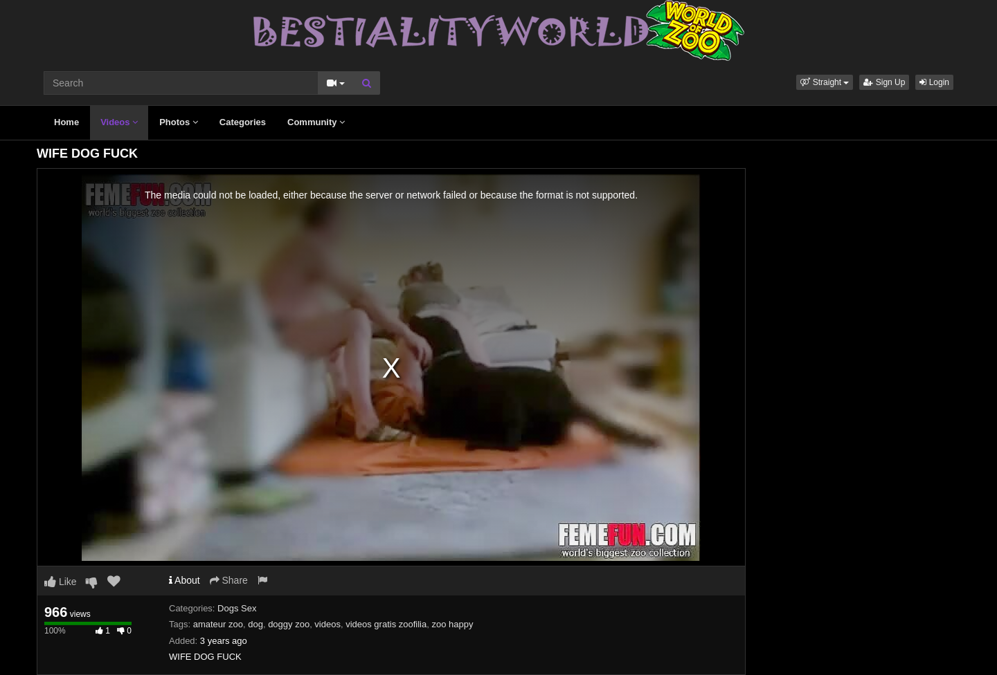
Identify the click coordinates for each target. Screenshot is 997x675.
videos (327, 624)
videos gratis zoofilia (385, 624)
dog (255, 624)
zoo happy (452, 624)
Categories (242, 122)
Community (316, 122)
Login (934, 82)
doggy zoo (288, 624)
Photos (178, 122)
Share (229, 580)
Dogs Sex (236, 608)
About (184, 580)
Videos (119, 122)
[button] (824, 82)
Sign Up (884, 82)
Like (60, 581)
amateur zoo (218, 624)
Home (66, 122)
